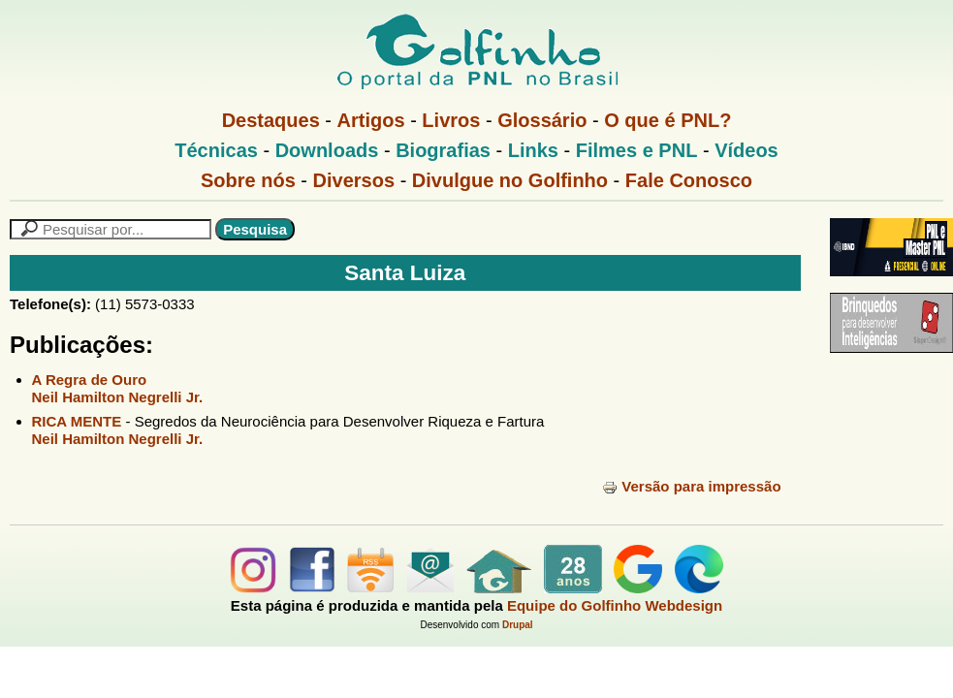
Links (533, 150)
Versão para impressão (691, 486)
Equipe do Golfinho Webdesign (614, 605)
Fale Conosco (688, 180)
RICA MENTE (77, 421)
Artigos (371, 120)
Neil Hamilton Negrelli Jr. (118, 397)
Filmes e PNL (637, 150)
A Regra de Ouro (89, 379)
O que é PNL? (667, 120)
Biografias (443, 150)
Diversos (354, 180)
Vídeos (746, 150)
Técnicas (216, 150)
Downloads (327, 150)
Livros (451, 120)
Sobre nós (248, 180)
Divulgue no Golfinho (510, 180)
